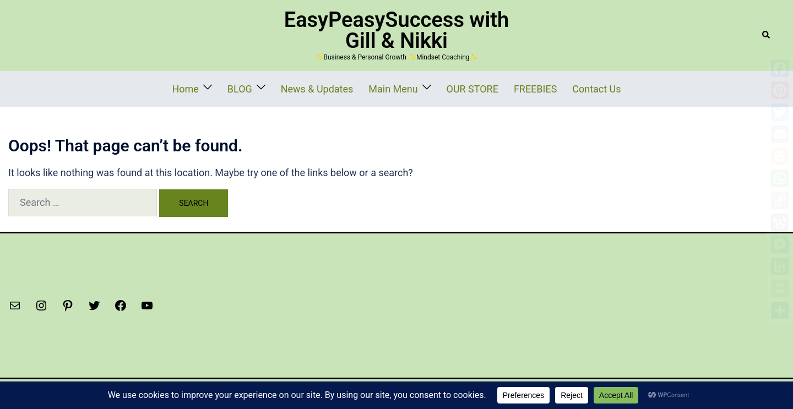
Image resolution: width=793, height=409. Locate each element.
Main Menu (395, 88)
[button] (766, 35)
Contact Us (567, 88)
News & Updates (332, 88)
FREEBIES (516, 88)
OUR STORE (463, 88)
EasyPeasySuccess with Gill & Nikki (396, 30)
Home (217, 88)
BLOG (265, 88)
